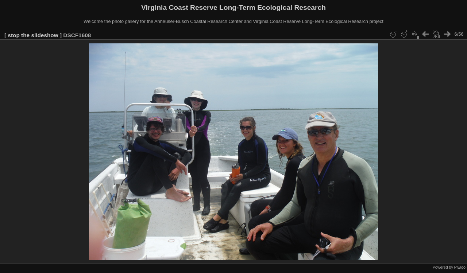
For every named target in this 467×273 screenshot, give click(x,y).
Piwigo (460, 267)
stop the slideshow (33, 35)
